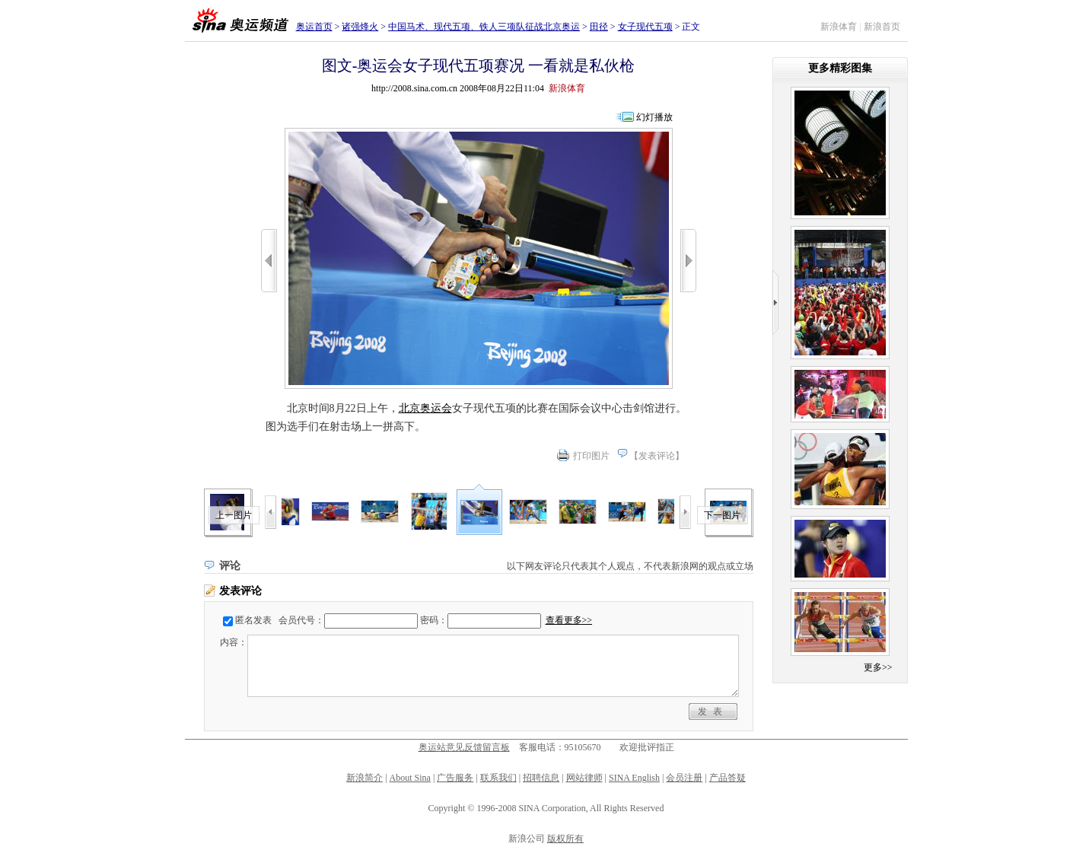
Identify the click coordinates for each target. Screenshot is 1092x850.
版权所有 (565, 838)
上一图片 (233, 515)
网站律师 (584, 777)
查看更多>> (569, 620)
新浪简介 (364, 777)
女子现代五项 (645, 26)
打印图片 (591, 455)
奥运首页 (314, 26)
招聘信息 (541, 777)
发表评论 (656, 455)
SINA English (634, 777)
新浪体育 (838, 26)
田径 (599, 26)
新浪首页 (882, 26)
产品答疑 (727, 777)
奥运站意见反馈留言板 (464, 747)
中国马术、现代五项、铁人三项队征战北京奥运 (484, 26)
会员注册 (684, 777)
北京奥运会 (425, 408)
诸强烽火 (360, 26)
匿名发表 (253, 620)
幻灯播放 (654, 117)
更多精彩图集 (840, 68)
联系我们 (498, 777)
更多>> (878, 667)
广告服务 (455, 777)
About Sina (410, 777)
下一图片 (722, 515)
